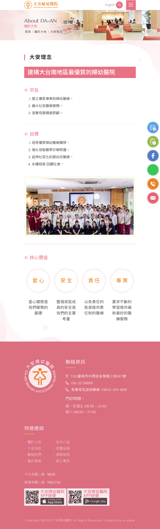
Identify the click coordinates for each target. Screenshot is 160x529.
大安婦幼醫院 (62, 522)
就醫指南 (63, 450)
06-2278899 (79, 385)
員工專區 (63, 463)
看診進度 (34, 463)
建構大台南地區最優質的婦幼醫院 (71, 72)
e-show (129, 522)
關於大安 (34, 444)
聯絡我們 (34, 456)
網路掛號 (63, 456)
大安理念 (56, 32)
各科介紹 (63, 444)
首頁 (28, 32)
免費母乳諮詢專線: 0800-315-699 (96, 392)
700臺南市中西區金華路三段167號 (96, 378)
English (110, 5)
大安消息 (34, 450)
